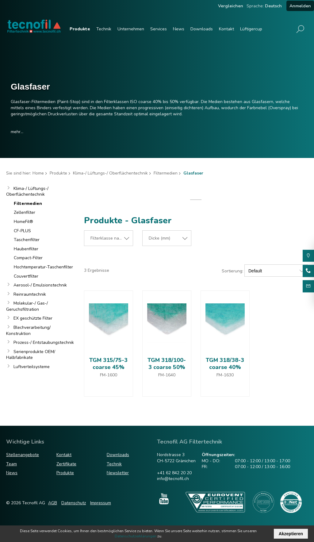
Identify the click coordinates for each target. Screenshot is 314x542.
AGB (52, 503)
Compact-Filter (28, 258)
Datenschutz (73, 503)
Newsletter (118, 473)
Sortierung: (232, 271)
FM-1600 (108, 375)
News (178, 29)
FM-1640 (166, 375)
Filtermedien (166, 173)
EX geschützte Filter (32, 318)
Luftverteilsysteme (31, 367)
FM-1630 (225, 375)
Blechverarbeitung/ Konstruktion (28, 330)
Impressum (100, 503)
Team (11, 464)
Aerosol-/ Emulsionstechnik (40, 285)
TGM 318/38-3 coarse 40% (225, 363)
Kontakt (226, 29)
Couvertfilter (26, 276)
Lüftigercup (251, 29)
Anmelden (300, 6)
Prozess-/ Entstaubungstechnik (43, 342)
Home (38, 173)
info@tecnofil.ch (173, 479)
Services (158, 29)
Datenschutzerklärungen (135, 536)
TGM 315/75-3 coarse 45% (108, 363)
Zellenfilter (24, 212)
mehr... (17, 132)
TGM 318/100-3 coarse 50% (166, 363)
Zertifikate (66, 464)
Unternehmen (130, 29)
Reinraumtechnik (29, 294)
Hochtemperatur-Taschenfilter (43, 267)
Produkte (80, 29)
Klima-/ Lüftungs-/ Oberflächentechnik (110, 173)
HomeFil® (23, 222)
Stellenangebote (22, 455)
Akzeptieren (291, 533)
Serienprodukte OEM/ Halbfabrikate (30, 355)
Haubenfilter (26, 249)
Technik (103, 29)
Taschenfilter (27, 240)
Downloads (201, 29)
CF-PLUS (22, 231)
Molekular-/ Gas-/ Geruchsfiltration (27, 306)
